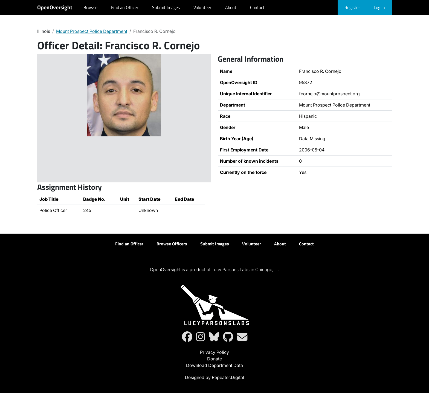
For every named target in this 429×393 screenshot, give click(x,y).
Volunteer (202, 7)
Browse (90, 7)
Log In (379, 7)
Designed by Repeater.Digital (214, 377)
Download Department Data (214, 365)
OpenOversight (54, 7)
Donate (214, 359)
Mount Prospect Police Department (91, 31)
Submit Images (166, 7)
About (230, 7)
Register (352, 7)
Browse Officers (171, 243)
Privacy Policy (214, 352)
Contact (257, 7)
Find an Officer (124, 7)
